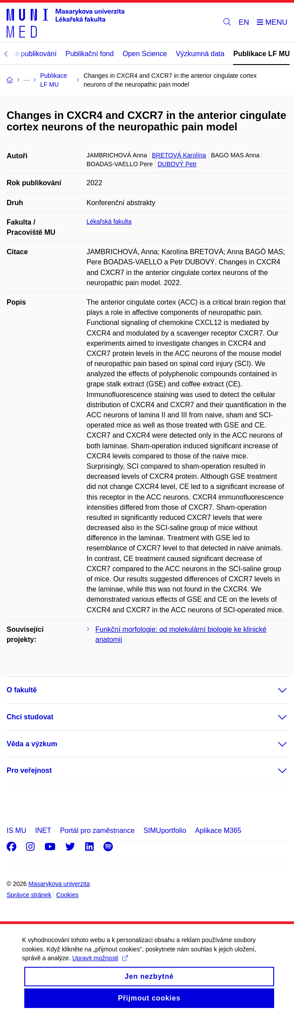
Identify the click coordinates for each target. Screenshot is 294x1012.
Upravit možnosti (100, 964)
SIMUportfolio (164, 830)
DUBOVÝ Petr (177, 164)
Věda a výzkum (32, 744)
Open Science (145, 53)
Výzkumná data (200, 53)
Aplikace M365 (218, 830)
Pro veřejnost (29, 770)
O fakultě (22, 690)
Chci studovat (30, 717)
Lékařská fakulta (109, 221)
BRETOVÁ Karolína (179, 155)
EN (244, 22)
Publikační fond (89, 53)
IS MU (16, 830)
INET (43, 830)
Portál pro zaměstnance (97, 830)
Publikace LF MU (261, 53)
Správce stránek (29, 894)
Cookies (67, 894)
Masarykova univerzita (59, 883)
